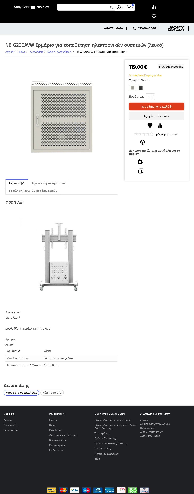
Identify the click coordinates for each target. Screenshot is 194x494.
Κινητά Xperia (57, 445)
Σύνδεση (145, 420)
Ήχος (52, 425)
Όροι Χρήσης (102, 433)
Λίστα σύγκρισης (150, 436)
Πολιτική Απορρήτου (107, 453)
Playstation (55, 430)
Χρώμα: (134, 80)
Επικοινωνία (11, 430)
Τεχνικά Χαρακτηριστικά (48, 183)
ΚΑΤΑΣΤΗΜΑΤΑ (113, 28)
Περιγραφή (16, 183)
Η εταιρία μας (103, 448)
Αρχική (8, 420)
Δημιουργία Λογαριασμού (155, 424)
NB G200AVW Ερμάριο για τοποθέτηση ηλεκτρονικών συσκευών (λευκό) (84, 45)
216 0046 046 (144, 28)
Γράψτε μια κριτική (166, 134)
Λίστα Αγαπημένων (151, 432)
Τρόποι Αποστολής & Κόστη (111, 443)
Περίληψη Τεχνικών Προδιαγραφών (33, 190)
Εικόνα (53, 420)
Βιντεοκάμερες (57, 440)
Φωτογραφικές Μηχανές (63, 435)
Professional (56, 450)
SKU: (162, 66)
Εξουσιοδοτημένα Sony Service (112, 420)
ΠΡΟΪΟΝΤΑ (43, 7)
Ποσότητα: (136, 96)
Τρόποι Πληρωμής (105, 438)
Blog (97, 458)
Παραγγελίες (147, 428)
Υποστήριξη (10, 425)
